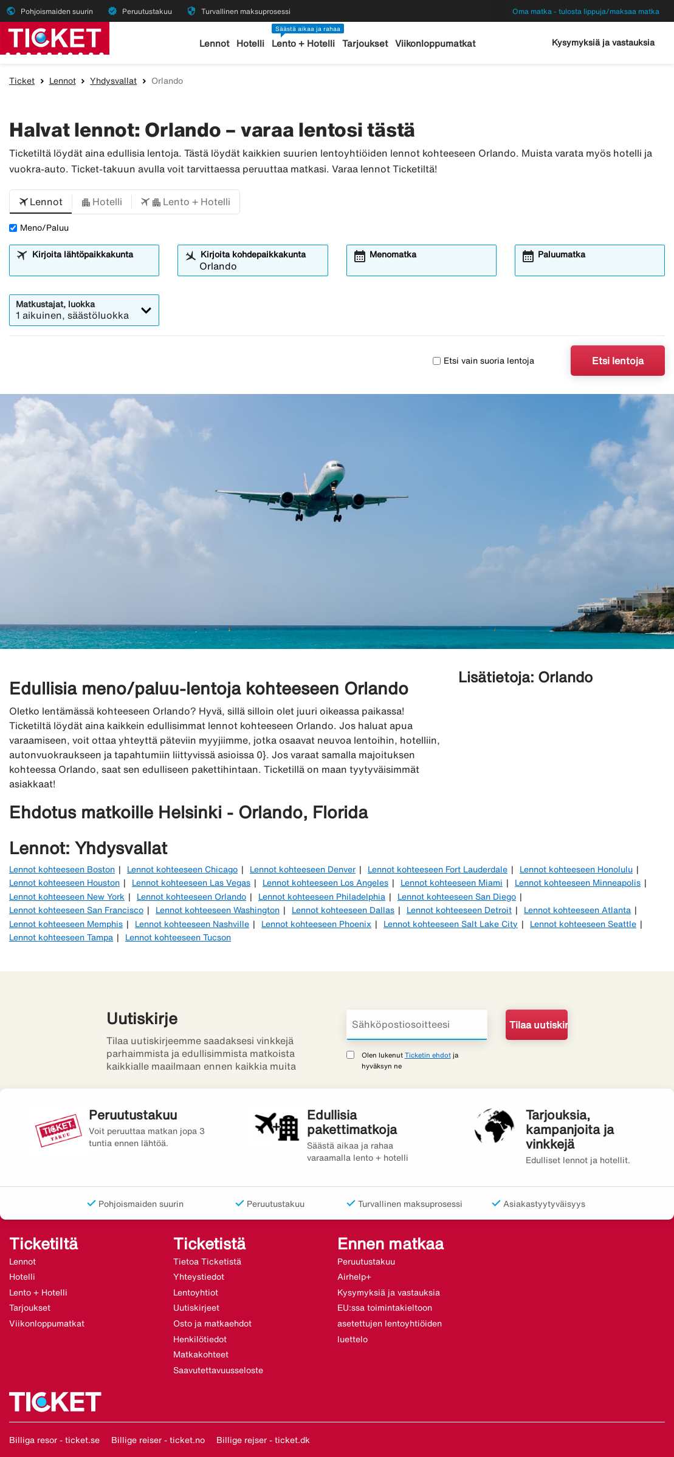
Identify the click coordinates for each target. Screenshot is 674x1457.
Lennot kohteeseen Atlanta (577, 910)
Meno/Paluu (39, 227)
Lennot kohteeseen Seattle (583, 924)
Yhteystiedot (198, 1276)
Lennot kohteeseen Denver (303, 869)
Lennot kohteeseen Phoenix (316, 924)
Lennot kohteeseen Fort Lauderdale (437, 869)
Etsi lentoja (618, 360)
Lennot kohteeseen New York (67, 896)
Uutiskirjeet (196, 1307)
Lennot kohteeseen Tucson (178, 937)
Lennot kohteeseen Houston (64, 882)
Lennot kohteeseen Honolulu (576, 869)
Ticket (22, 80)
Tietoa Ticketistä (207, 1261)
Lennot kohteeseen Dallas (343, 910)
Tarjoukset (365, 43)
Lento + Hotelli (303, 43)
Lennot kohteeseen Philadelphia (321, 896)
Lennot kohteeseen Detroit (459, 910)
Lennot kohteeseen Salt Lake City (450, 924)
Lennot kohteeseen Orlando (191, 896)
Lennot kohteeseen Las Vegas (191, 882)
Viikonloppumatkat (435, 43)
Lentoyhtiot (195, 1292)
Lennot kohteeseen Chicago (182, 869)
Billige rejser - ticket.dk (263, 1440)
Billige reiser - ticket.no (158, 1440)
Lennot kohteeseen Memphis (66, 924)
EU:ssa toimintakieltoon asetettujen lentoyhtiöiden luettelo (389, 1323)
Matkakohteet (201, 1354)
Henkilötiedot (200, 1339)
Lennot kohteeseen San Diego (456, 896)
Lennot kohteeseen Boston (62, 869)
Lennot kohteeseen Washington (218, 910)
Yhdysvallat (113, 80)
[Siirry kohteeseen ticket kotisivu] (54, 37)
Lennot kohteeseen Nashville (192, 924)
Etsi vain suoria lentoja (483, 360)
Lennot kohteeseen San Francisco (76, 910)
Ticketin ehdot (428, 1054)
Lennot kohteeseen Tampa (61, 937)
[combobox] (92, 266)
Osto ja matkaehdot (212, 1323)
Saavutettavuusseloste (218, 1370)
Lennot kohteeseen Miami (452, 882)
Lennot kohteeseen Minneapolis (578, 882)
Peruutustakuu (366, 1261)
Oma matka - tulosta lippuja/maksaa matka (585, 11)
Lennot (214, 43)
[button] (41, 202)
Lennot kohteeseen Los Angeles (325, 882)
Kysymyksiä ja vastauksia (603, 42)
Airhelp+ (354, 1276)
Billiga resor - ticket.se (54, 1440)
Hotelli (250, 43)
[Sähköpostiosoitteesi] (417, 1025)
